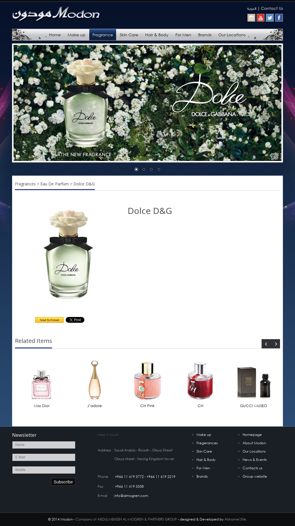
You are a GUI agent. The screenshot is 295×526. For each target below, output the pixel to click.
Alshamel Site (235, 519)
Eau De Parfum (54, 184)
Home (55, 34)
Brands (204, 34)
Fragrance (102, 34)
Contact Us (272, 8)
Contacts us (252, 468)
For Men (183, 34)
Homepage (252, 434)
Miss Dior (42, 405)
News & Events (255, 459)
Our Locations (231, 34)
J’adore (94, 405)
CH (200, 405)
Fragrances (25, 184)
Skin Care (129, 34)
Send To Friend (49, 320)
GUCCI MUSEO (253, 405)
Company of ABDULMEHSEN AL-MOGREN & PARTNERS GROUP (126, 519)
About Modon (254, 442)
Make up (77, 34)
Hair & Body (157, 34)
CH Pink (147, 405)
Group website (255, 476)
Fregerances (207, 442)
